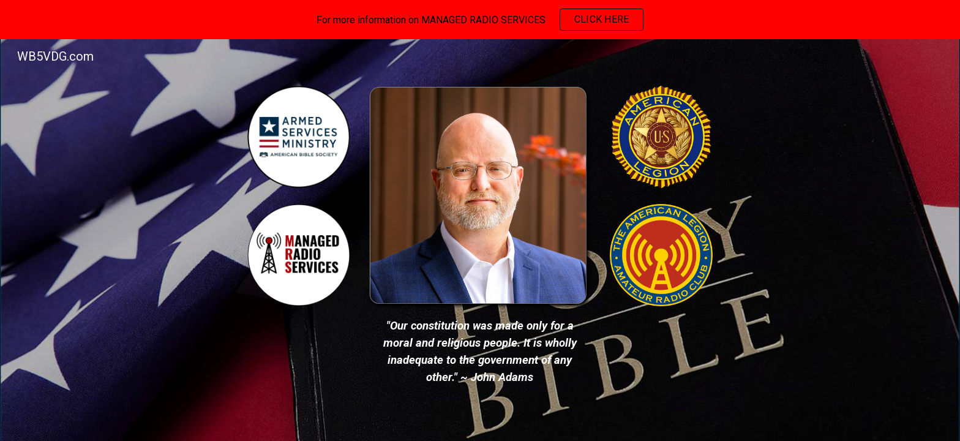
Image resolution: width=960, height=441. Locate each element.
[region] (480, 19)
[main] (479, 351)
